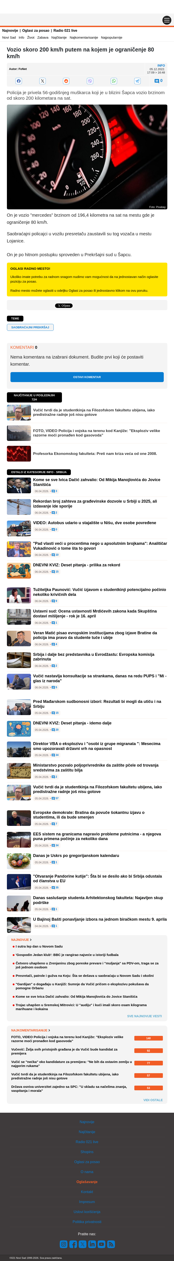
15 (55, 571)
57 (55, 798)
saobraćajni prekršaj (30, 327)
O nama (87, 1172)
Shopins (87, 1152)
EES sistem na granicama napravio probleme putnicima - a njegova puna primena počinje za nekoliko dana (97, 836)
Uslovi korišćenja (87, 1212)
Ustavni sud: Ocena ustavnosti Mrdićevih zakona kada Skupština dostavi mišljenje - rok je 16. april (95, 613)
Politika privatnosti (87, 1222)
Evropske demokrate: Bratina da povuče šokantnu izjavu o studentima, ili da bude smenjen (89, 815)
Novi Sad (9, 37)
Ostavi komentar (87, 377)
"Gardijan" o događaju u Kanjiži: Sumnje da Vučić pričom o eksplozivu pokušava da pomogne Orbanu (82, 986)
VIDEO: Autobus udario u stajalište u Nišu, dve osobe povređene (94, 523)
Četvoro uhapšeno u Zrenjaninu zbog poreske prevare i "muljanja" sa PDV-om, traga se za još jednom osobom (87, 965)
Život (31, 37)
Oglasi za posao (35, 30)
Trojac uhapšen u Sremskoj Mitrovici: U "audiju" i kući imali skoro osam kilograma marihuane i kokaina (81, 1007)
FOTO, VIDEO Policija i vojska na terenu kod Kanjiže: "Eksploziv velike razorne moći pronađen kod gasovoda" (96, 433)
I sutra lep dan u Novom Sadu (39, 946)
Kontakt (87, 1192)
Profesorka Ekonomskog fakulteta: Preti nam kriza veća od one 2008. (95, 454)
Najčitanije (59, 37)
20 (55, 730)
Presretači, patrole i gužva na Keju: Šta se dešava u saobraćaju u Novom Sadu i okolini (85, 975)
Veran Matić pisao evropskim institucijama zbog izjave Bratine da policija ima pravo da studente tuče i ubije (95, 635)
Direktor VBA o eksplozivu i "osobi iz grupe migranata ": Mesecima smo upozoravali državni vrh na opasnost (97, 746)
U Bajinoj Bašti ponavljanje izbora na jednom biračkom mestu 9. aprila (100, 919)
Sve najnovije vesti (144, 1016)
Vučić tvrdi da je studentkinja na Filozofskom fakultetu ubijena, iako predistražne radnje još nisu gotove (94, 412)
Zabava (42, 37)
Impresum (87, 1202)
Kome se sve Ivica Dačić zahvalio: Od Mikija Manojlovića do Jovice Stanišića (76, 996)
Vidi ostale (153, 1100)
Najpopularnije (111, 37)
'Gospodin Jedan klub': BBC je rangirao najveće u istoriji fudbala (67, 955)
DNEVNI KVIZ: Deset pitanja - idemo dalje (72, 723)
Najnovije (10, 30)
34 (55, 755)
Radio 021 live (65, 30)
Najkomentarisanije (84, 37)
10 (55, 555)
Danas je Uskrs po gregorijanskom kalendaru (76, 855)
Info (21, 37)
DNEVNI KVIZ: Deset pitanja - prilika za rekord (76, 565)
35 (55, 887)
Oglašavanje (86, 1182)
